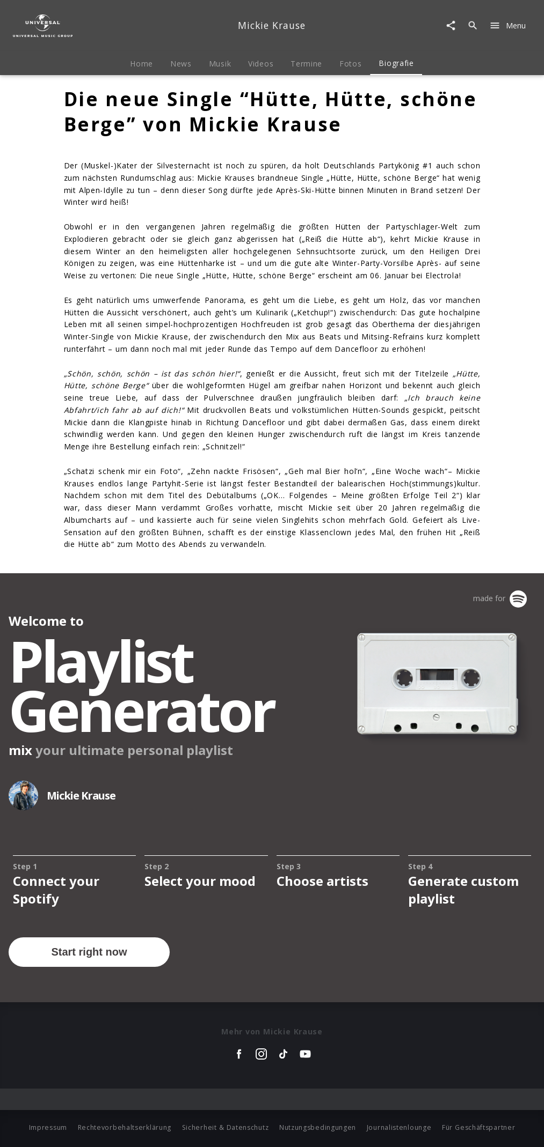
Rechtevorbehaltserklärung (125, 1127)
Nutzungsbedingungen (317, 1127)
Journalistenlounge (399, 1127)
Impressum (48, 1127)
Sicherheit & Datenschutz (225, 1127)
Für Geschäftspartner (478, 1127)
